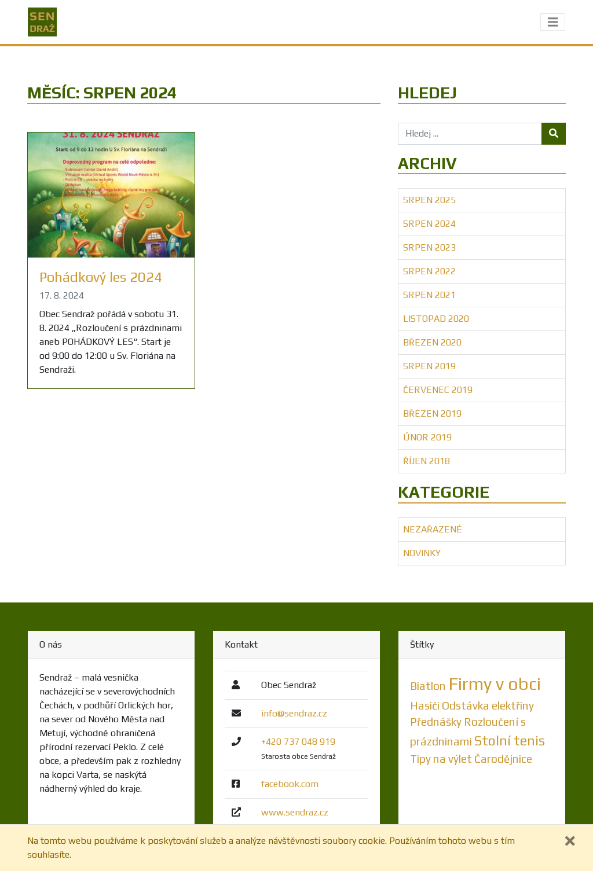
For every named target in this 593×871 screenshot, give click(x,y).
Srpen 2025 (429, 199)
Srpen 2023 (429, 247)
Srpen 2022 (429, 271)
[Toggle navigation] (553, 22)
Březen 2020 (432, 342)
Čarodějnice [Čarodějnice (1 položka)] (503, 758)
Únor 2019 (427, 437)
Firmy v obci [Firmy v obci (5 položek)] (494, 684)
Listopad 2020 (436, 318)
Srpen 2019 (429, 366)
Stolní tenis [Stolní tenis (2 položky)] (509, 740)
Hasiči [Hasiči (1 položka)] (425, 705)
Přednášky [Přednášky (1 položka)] (436, 721)
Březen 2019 (432, 413)
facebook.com (290, 783)
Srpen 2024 (429, 223)
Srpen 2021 (429, 294)
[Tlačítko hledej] (553, 134)
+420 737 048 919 (298, 741)
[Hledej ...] (470, 134)
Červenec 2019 (438, 389)
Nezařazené (432, 529)
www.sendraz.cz (294, 812)
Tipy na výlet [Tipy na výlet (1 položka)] (441, 758)
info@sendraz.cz (294, 713)
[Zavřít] (570, 841)
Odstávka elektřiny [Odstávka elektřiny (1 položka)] (488, 705)
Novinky (422, 552)
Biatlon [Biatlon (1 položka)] (428, 685)
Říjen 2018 (426, 460)
